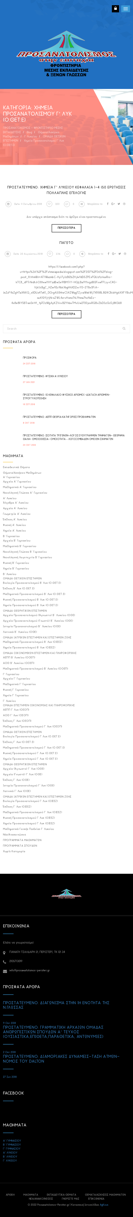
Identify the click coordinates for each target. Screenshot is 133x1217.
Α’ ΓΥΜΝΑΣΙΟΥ (12, 1140)
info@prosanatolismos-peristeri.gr (29, 970)
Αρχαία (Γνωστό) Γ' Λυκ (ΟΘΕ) (22, 774)
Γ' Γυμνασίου (11, 674)
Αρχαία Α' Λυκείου (15, 508)
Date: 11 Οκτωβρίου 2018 (24, 204)
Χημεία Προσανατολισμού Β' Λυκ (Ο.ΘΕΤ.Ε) (30, 605)
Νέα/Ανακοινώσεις (14, 834)
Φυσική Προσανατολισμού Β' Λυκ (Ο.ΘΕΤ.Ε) (30, 599)
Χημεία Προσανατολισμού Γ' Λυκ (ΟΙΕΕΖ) (29, 823)
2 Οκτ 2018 (9, 1052)
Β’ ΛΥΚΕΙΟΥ (10, 1156)
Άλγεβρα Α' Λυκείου (16, 502)
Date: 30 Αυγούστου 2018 (24, 254)
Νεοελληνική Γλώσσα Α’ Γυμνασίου (25, 492)
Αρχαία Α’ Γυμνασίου (17, 481)
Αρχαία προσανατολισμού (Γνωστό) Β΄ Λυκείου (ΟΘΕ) (38, 620)
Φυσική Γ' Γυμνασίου (16, 689)
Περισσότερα (66, 228)
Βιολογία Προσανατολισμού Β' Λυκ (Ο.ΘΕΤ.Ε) (32, 583)
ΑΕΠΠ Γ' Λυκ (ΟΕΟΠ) (16, 709)
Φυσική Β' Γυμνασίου (16, 563)
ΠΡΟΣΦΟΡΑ (29, 358)
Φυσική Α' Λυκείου (14, 525)
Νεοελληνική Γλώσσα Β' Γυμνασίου (25, 551)
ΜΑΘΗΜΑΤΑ (30, 1194)
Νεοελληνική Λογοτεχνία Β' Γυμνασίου (27, 557)
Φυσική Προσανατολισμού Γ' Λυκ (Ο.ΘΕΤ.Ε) (30, 753)
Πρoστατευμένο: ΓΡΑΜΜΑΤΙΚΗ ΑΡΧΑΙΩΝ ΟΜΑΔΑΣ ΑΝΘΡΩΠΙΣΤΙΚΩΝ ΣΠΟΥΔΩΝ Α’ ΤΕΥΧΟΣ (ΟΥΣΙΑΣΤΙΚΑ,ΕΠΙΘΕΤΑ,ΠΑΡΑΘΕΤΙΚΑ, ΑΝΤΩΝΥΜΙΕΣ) (53, 1032)
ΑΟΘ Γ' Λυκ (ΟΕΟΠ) (16, 715)
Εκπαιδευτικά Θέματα (16, 467)
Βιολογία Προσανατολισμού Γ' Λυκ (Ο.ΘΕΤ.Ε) (32, 736)
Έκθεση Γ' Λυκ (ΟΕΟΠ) (17, 721)
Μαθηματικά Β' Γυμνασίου (19, 546)
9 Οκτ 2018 (9, 1023)
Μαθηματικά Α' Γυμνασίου (19, 487)
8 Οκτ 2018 (29, 423)
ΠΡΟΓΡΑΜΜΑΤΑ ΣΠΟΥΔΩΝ (20, 845)
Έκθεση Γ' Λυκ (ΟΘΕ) (16, 780)
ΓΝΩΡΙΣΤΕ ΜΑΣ (70, 1198)
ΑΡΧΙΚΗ (10, 1194)
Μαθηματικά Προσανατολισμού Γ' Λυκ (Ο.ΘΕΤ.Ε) (34, 747)
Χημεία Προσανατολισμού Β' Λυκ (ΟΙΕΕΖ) (29, 647)
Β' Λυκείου (9, 574)
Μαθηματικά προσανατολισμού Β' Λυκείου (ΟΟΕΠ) (35, 668)
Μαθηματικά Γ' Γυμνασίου (19, 684)
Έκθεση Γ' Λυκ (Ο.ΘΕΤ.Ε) (18, 742)
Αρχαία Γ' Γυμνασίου (16, 678)
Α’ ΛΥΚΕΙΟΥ (10, 1152)
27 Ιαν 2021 (29, 382)
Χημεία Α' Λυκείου (14, 530)
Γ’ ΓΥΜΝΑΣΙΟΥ (11, 1148)
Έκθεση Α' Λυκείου (15, 519)
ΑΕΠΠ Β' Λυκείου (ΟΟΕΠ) (19, 657)
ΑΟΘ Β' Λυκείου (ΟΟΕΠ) (18, 663)
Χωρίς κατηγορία (14, 851)
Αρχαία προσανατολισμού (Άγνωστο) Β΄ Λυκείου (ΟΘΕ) (39, 615)
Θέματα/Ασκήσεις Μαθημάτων (22, 472)
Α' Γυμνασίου (11, 477)
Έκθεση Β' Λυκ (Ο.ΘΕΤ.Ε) (19, 588)
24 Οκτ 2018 (29, 445)
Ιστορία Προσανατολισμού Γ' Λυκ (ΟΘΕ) (29, 785)
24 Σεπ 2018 (29, 364)
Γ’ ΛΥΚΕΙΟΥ (10, 1160)
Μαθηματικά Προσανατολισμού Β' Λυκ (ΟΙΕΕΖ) (33, 642)
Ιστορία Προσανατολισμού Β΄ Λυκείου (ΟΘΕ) (32, 626)
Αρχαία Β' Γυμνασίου (16, 540)
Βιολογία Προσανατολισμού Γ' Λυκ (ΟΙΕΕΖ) (30, 801)
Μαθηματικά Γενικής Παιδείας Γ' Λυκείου (28, 829)
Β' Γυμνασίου (11, 536)
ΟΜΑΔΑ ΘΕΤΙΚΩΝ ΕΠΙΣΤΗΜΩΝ (22, 578)
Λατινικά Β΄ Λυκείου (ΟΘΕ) (20, 632)
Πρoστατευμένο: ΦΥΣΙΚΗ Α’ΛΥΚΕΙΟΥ (45, 376)
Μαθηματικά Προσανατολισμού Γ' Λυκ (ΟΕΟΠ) (32, 726)
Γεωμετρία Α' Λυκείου (17, 514)
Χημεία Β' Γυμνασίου (16, 568)
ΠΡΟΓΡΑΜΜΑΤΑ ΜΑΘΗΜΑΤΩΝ (22, 840)
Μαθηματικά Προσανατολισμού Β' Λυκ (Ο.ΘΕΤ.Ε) (34, 594)
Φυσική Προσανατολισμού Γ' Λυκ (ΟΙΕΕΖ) (29, 818)
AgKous (104, 1204)
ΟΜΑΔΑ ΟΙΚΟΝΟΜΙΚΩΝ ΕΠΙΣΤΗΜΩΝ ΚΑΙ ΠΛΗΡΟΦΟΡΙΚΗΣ (40, 653)
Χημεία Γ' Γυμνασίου (16, 695)
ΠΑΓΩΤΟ (66, 243)
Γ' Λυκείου (9, 701)
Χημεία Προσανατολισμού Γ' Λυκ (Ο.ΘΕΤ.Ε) (30, 758)
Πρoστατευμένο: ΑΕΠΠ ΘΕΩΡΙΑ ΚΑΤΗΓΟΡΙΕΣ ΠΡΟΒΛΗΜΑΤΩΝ (59, 417)
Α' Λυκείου (10, 498)
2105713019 (15, 961)
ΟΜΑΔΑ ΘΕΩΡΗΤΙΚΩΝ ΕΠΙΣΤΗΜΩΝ (25, 610)
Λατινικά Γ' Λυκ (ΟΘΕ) (17, 791)
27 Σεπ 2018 (10, 1077)
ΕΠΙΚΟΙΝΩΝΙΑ (96, 1198)
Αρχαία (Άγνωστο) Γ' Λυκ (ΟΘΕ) (23, 768)
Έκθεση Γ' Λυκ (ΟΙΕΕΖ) (17, 806)
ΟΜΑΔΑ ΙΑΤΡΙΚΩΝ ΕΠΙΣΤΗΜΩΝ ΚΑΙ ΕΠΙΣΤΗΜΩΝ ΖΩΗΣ (37, 637)
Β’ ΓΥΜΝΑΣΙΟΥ (12, 1144)
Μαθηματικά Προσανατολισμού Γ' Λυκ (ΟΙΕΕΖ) (32, 812)
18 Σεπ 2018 (29, 404)
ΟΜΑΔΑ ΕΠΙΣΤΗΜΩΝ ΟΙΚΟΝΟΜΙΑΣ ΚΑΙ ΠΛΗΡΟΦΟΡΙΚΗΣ (39, 705)
